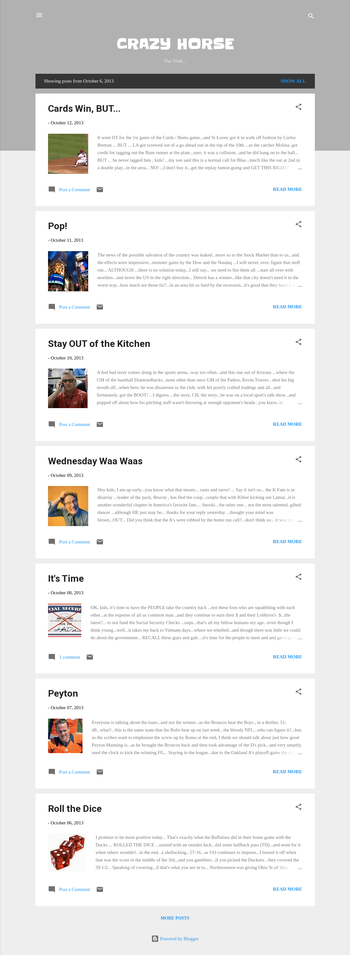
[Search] (311, 17)
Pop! (57, 225)
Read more (287, 189)
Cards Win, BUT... (84, 108)
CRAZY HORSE (175, 44)
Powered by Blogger (175, 938)
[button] (298, 108)
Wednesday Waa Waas (95, 461)
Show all (293, 81)
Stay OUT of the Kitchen (99, 343)
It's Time (66, 578)
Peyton (63, 693)
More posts (175, 918)
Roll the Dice (75, 808)
